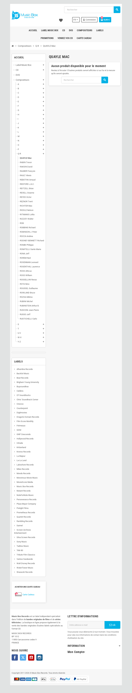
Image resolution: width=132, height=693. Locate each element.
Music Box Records (25, 486)
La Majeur (20, 456)
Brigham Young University (27, 382)
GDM (18, 430)
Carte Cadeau (28, 594)
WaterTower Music (24, 568)
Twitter (23, 657)
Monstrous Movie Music (27, 478)
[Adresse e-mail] (86, 625)
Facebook (15, 657)
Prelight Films (22, 508)
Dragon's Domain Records (27, 417)
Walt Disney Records (25, 563)
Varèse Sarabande (24, 559)
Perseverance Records (26, 499)
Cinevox (19, 404)
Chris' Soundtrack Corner (27, 399)
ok (112, 624)
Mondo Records (23, 473)
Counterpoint (22, 408)
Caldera (19, 391)
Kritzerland (21, 447)
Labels (18, 361)
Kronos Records (23, 452)
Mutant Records (23, 491)
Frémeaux (20, 425)
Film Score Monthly (24, 421)
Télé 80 (19, 550)
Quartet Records (23, 517)
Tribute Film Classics (25, 555)
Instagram (39, 657)
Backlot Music (22, 373)
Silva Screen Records (25, 537)
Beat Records (22, 378)
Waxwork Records (24, 572)
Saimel (19, 525)
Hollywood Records (25, 438)
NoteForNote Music (25, 495)
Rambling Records (24, 521)
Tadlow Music (22, 546)
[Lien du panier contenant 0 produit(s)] (105, 19)
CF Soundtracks (23, 395)
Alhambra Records (24, 369)
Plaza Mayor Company (26, 504)
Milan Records (22, 469)
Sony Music (21, 541)
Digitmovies (21, 412)
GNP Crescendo (23, 434)
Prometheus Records (25, 512)
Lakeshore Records (25, 465)
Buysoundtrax (22, 386)
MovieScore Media (24, 482)
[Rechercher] (92, 9)
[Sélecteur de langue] (76, 19)
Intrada (19, 443)
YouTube (31, 657)
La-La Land (21, 460)
